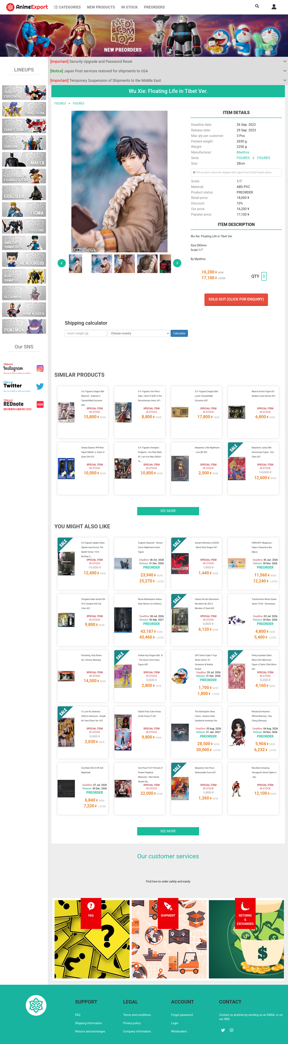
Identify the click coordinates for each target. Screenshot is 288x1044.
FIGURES (60, 103)
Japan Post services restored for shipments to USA (99, 71)
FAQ (77, 997)
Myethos (243, 152)
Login (174, 1005)
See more (168, 506)
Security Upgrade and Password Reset (91, 61)
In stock (129, 7)
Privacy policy (132, 1005)
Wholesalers (179, 1013)
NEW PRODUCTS (101, 7)
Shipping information (88, 1005)
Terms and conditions (137, 997)
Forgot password (182, 997)
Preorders (154, 7)
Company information (137, 1013)
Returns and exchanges (90, 1013)
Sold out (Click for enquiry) (236, 299)
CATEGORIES (67, 7)
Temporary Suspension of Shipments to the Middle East (105, 80)
